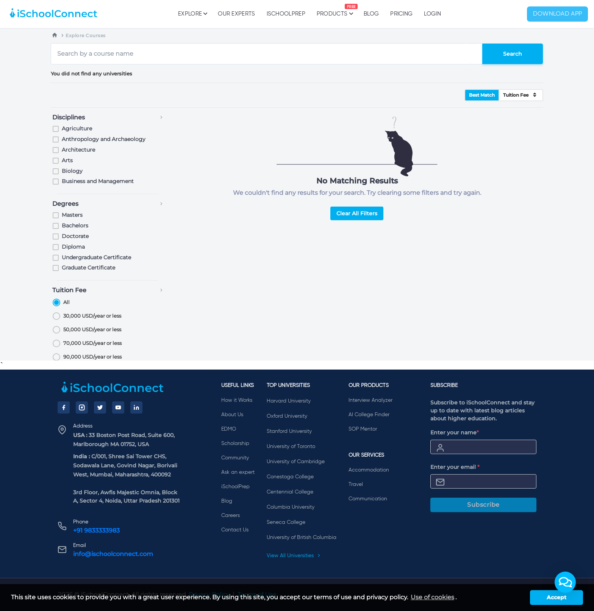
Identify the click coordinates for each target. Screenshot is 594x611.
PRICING (401, 14)
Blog (371, 14)
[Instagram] (82, 407)
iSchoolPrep (286, 14)
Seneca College (286, 522)
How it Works (236, 400)
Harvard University (289, 401)
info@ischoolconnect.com (113, 554)
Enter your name (454, 432)
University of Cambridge (296, 461)
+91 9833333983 (96, 530)
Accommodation (369, 470)
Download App (557, 14)
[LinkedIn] (136, 407)
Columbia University (290, 507)
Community (235, 458)
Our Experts (236, 14)
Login (432, 14)
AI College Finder (369, 414)
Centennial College (290, 492)
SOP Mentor (363, 429)
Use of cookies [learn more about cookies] (432, 597)
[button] (565, 582)
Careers (230, 515)
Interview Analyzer (370, 400)
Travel (356, 484)
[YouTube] (118, 407)
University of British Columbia (301, 537)
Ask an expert (238, 472)
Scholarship (235, 443)
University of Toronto (291, 446)
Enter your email (455, 467)
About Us (232, 414)
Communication (368, 498)
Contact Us (235, 530)
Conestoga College (290, 476)
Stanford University (289, 431)
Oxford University (287, 416)
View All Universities (293, 555)
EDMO (228, 429)
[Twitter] (100, 407)
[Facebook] (64, 407)
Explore (192, 14)
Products (332, 10)
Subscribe (483, 504)
